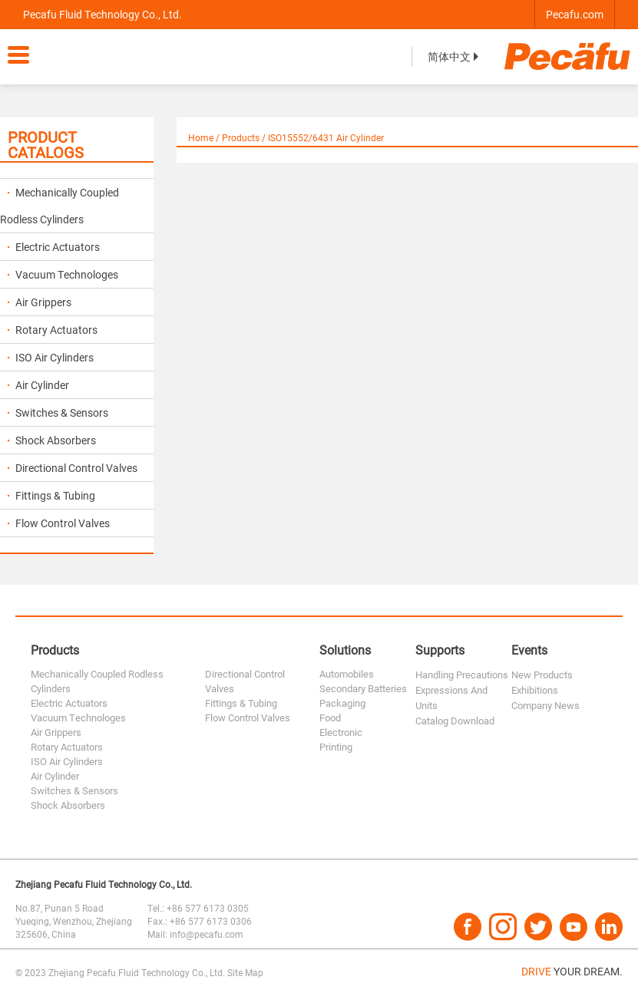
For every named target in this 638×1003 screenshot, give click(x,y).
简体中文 (454, 56)
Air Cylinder (38, 385)
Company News (545, 705)
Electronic (340, 732)
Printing (335, 747)
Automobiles (346, 674)
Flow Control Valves (59, 523)
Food (330, 717)
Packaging (342, 703)
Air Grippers (39, 302)
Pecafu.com (574, 14)
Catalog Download (454, 721)
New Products (542, 674)
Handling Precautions (461, 674)
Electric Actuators (54, 246)
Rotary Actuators (53, 329)
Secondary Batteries (363, 688)
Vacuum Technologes (63, 274)
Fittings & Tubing (51, 495)
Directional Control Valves (72, 467)
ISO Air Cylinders (51, 357)
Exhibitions (534, 690)
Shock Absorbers (52, 440)
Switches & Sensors (58, 412)
